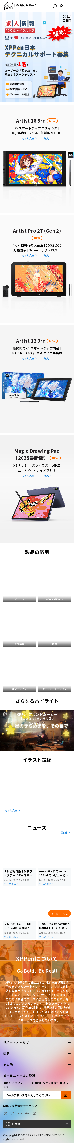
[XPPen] (20, 6)
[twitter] (5, 1113)
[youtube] (34, 1113)
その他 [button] (37, 1064)
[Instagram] (12, 1113)
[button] (55, 6)
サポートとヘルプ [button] (37, 1042)
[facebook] (20, 1113)
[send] (66, 1095)
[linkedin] (27, 1113)
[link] (37, 158)
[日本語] (37, 1124)
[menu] (67, 6)
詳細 (66, 832)
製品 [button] (37, 1053)
